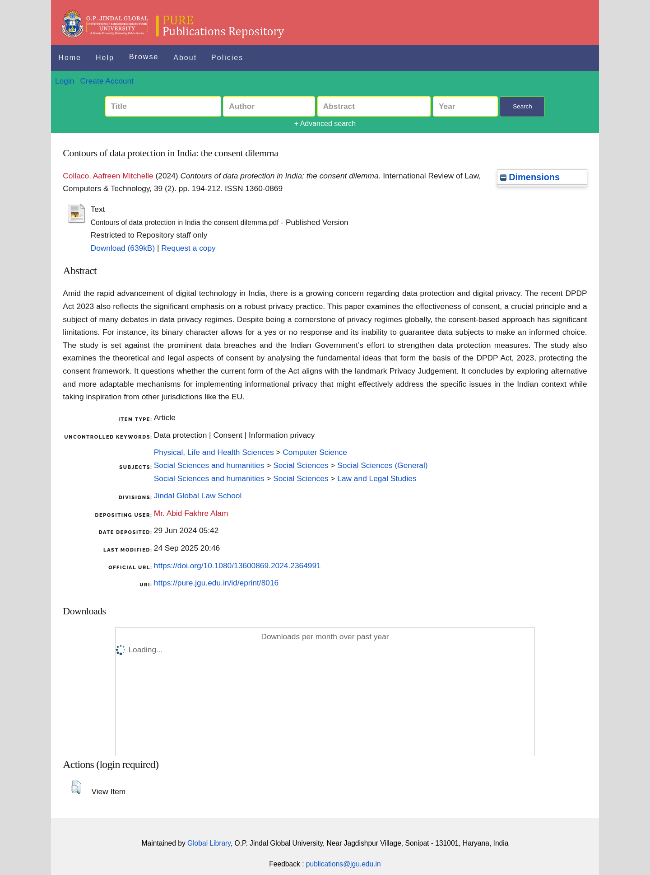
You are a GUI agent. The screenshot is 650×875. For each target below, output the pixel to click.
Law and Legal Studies (376, 478)
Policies (227, 57)
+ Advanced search (325, 123)
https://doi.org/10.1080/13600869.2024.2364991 (237, 565)
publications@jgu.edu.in (343, 864)
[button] (76, 787)
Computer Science (315, 452)
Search (522, 106)
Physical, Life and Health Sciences (214, 452)
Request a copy (188, 248)
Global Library (209, 843)
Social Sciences (300, 465)
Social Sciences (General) (382, 465)
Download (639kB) (123, 248)
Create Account (106, 80)
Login (64, 80)
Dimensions (530, 177)
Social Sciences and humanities (209, 465)
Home (69, 57)
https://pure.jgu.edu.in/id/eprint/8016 (216, 582)
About (185, 57)
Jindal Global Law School (198, 495)
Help (105, 57)
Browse (143, 57)
